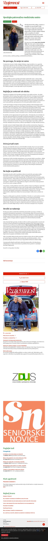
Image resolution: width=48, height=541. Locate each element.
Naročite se (10, 7)
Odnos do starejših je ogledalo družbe (13, 461)
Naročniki (29, 521)
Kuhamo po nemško (8, 505)
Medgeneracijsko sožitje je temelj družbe (14, 465)
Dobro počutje (7, 21)
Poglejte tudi (8, 448)
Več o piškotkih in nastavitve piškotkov (10, 538)
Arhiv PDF (38, 7)
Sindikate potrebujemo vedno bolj (12, 340)
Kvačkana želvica (7, 508)
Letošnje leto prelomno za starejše (13, 454)
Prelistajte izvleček (9, 335)
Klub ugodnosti (9, 478)
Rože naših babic (7, 351)
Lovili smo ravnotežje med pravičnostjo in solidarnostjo (18, 503)
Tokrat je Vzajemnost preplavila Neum (13, 469)
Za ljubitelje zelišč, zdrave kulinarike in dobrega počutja (19, 512)
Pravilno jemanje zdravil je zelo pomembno (15, 345)
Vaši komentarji (8, 261)
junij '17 (14, 21)
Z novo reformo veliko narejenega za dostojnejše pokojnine (19, 501)
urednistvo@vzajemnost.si (9, 526)
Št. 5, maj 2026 (7, 333)
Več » (4, 487)
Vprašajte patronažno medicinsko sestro (21, 17)
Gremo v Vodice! (7, 496)
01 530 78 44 (24, 7)
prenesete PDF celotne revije (39, 521)
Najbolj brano (9, 493)
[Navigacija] (43, 3)
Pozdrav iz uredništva (10, 338)
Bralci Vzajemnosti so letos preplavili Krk (14, 458)
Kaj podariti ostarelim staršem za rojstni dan (15, 498)
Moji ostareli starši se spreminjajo (12, 510)
